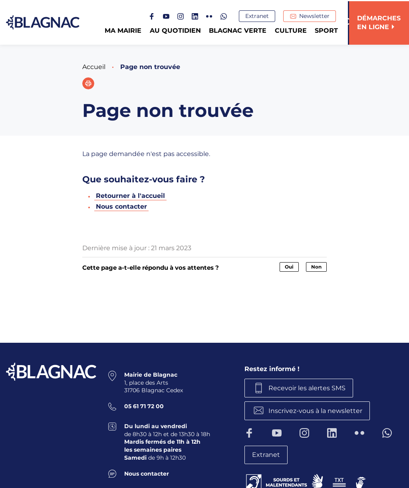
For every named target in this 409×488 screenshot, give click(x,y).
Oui (289, 267)
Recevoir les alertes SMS (307, 387)
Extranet (258, 16)
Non (316, 267)
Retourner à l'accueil (130, 196)
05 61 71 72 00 (144, 406)
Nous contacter (121, 206)
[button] (88, 83)
